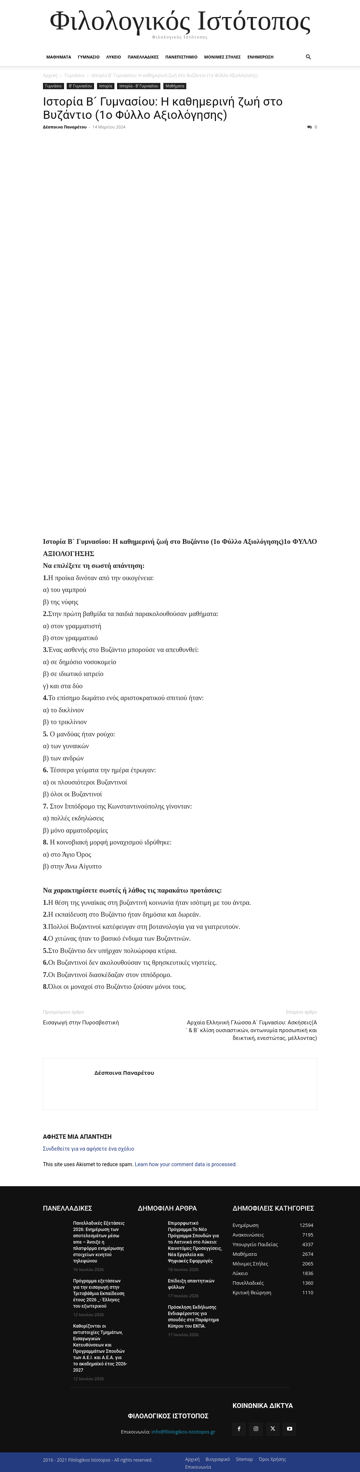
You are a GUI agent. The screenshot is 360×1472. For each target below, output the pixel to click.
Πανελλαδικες (143, 57)
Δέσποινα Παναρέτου (65, 127)
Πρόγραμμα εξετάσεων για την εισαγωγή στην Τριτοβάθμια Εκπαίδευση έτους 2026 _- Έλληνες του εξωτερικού (98, 1293)
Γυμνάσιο (74, 75)
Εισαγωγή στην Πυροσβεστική (81, 1022)
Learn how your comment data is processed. (186, 1164)
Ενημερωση (260, 57)
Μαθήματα (175, 85)
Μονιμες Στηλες (222, 57)
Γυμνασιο (89, 57)
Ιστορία (105, 85)
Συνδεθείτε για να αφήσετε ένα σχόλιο (88, 1149)
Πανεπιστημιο (181, 57)
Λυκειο (113, 57)
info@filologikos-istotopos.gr (183, 1429)
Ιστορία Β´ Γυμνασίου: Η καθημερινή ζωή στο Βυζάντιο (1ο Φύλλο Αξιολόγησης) (163, 108)
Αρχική (50, 75)
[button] (308, 57)
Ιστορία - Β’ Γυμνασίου (138, 85)
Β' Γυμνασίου (80, 85)
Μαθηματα (58, 57)
